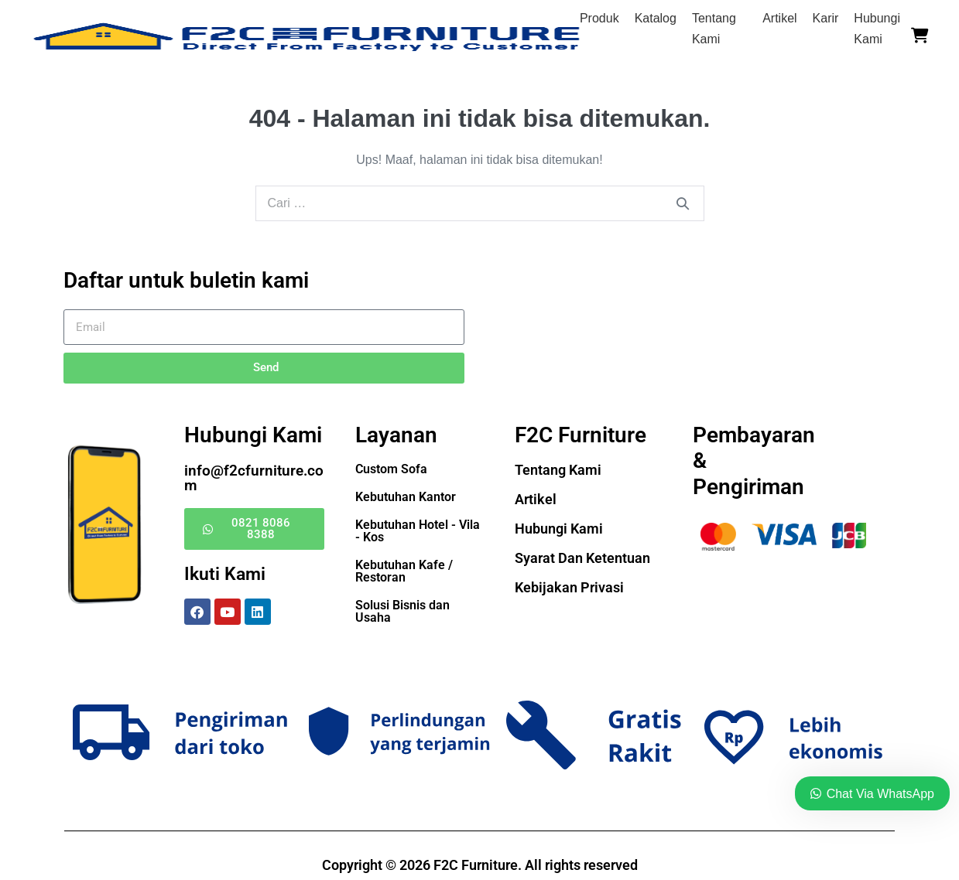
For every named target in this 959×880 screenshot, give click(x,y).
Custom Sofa (391, 469)
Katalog (655, 18)
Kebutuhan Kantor (405, 496)
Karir (826, 18)
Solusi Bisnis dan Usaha (402, 611)
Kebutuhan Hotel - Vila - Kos (417, 530)
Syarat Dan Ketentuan (582, 558)
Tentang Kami (558, 470)
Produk (599, 18)
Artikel (779, 18)
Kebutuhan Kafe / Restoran (404, 571)
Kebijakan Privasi (569, 587)
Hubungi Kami (559, 528)
